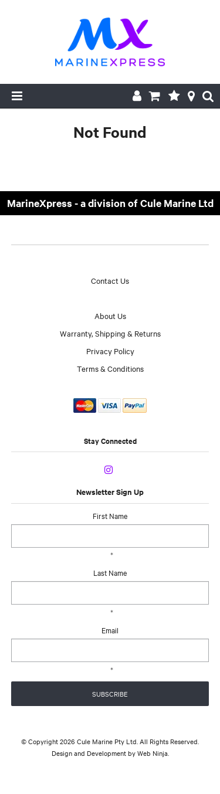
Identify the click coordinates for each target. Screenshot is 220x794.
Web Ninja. (153, 753)
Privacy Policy (110, 350)
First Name (110, 515)
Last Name (110, 572)
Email (110, 630)
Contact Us (110, 280)
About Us (110, 315)
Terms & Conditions (110, 368)
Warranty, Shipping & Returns (110, 333)
